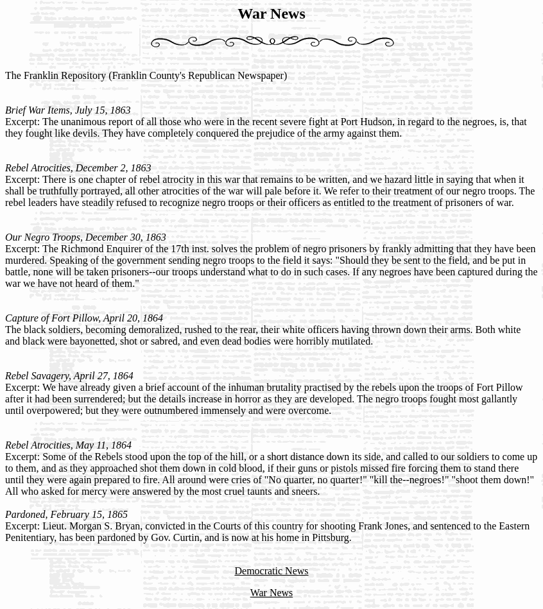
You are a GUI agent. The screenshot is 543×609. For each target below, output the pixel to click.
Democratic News (271, 570)
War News (271, 592)
